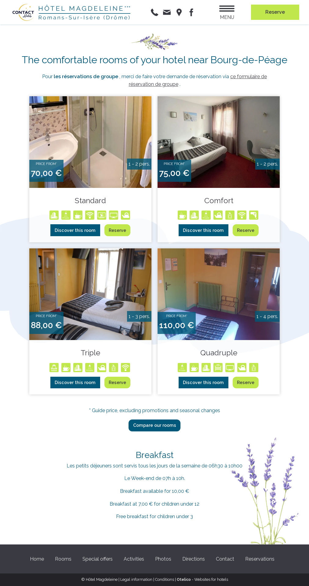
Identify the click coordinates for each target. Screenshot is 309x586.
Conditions (164, 579)
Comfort (218, 200)
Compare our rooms (154, 425)
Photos (163, 559)
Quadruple (218, 352)
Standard (90, 200)
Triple (90, 352)
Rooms (63, 559)
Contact (225, 559)
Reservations (259, 559)
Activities (134, 559)
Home (37, 559)
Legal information (136, 579)
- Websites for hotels (202, 579)
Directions (193, 559)
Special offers (97, 559)
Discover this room (75, 230)
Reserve (117, 230)
